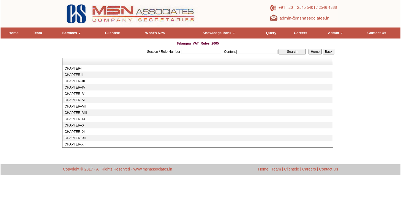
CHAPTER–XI (74, 132)
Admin (335, 33)
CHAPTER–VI (74, 100)
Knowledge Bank (219, 33)
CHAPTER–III (74, 81)
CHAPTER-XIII (75, 144)
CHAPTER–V (74, 94)
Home (13, 33)
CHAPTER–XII (75, 138)
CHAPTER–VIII (75, 113)
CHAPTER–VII (75, 106)
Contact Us (376, 33)
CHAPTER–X (74, 125)
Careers (300, 33)
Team (37, 33)
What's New (155, 33)
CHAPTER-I (73, 68)
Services (71, 33)
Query (271, 33)
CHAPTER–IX (74, 119)
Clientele (112, 33)
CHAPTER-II (73, 75)
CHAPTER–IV (74, 87)
